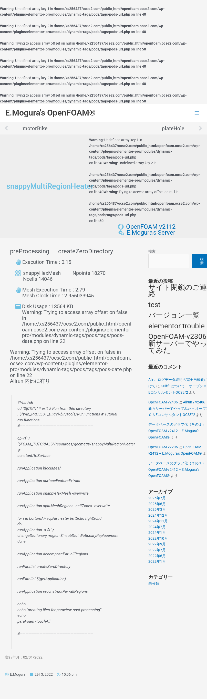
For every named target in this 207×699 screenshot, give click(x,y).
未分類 (153, 583)
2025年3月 (157, 509)
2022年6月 (157, 556)
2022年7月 (157, 550)
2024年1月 (157, 532)
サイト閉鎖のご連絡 (177, 290)
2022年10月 (158, 538)
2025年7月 (157, 498)
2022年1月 (157, 561)
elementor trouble (176, 326)
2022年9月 (157, 544)
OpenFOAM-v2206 (163, 447)
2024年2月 (157, 527)
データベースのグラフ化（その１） (177, 424)
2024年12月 (158, 515)
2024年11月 (158, 521)
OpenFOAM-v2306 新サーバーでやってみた (177, 343)
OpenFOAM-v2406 (163, 402)
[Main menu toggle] (197, 113)
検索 (152, 251)
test (154, 304)
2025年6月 (157, 504)
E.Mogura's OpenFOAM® (50, 113)
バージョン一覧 (174, 315)
